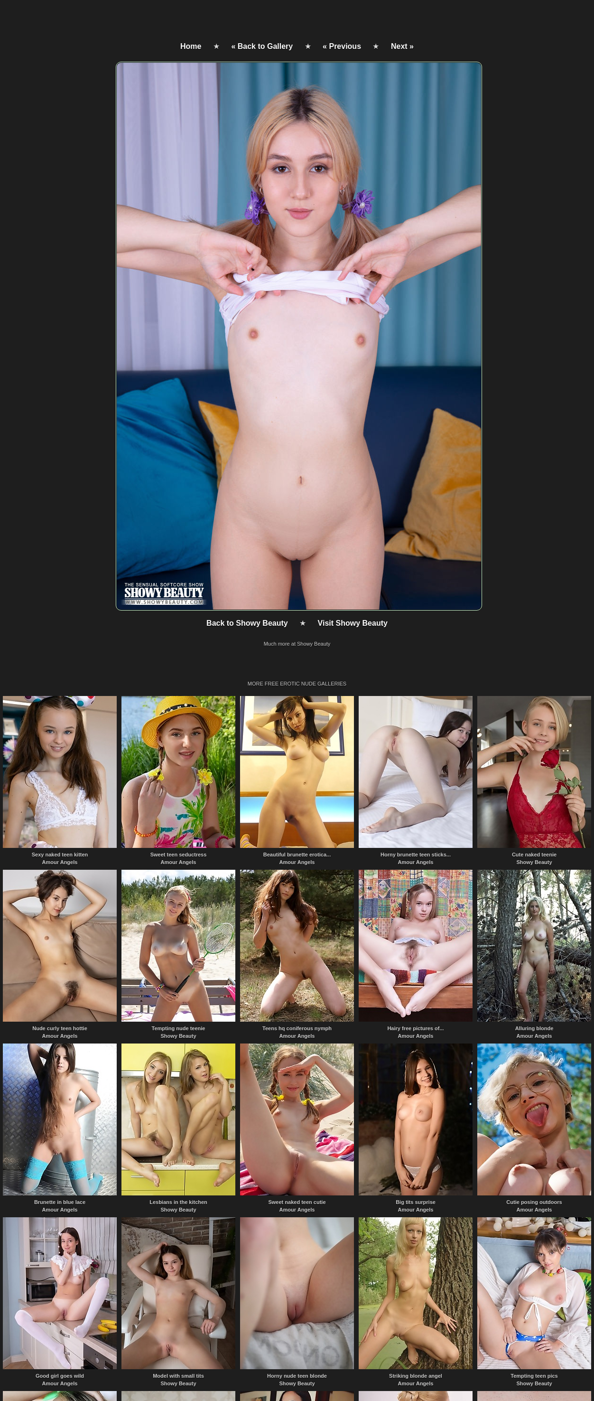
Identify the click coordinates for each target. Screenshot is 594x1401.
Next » (402, 46)
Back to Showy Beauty (247, 623)
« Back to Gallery (262, 46)
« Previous (342, 46)
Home (190, 46)
